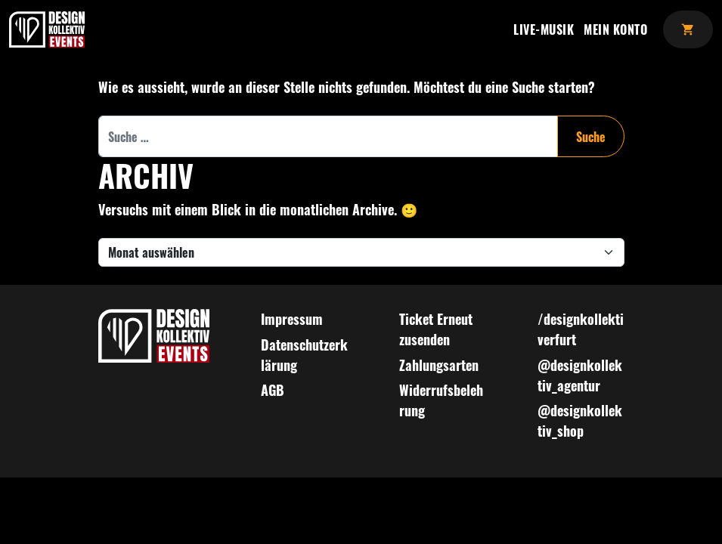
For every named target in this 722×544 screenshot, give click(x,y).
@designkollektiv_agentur (580, 375)
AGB (272, 390)
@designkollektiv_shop (580, 420)
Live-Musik (543, 29)
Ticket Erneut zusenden (436, 329)
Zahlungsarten (439, 365)
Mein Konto (615, 29)
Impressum (292, 319)
